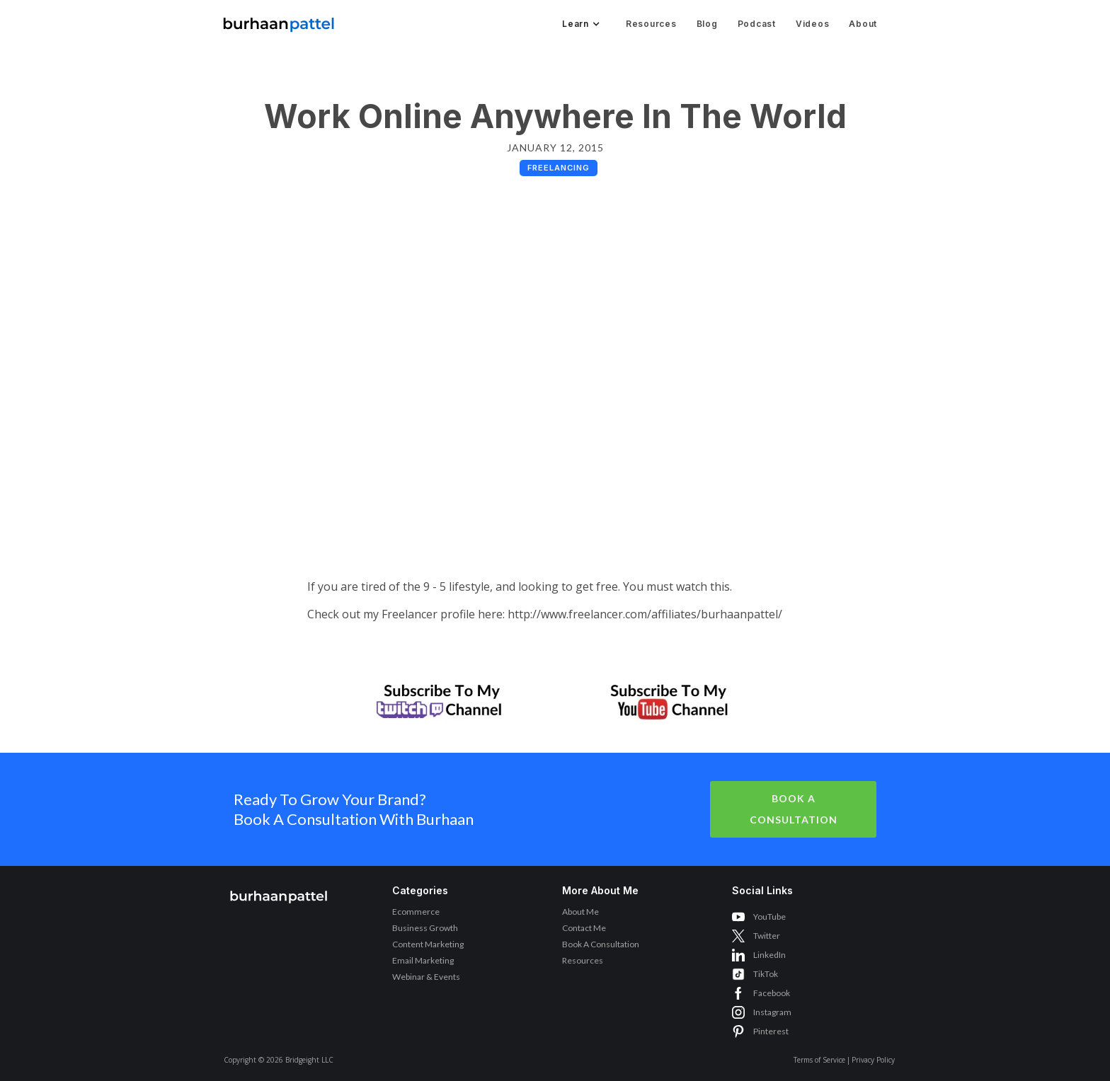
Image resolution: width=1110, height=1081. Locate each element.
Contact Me (584, 928)
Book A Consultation (793, 809)
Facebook (771, 993)
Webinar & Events (426, 976)
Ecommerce (416, 911)
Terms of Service (819, 1060)
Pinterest (771, 1031)
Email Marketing (423, 960)
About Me (580, 911)
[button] (580, 24)
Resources (651, 23)
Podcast (757, 23)
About (863, 23)
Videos (813, 23)
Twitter (766, 935)
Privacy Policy (873, 1060)
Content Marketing (428, 944)
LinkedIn (769, 954)
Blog (707, 23)
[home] (279, 21)
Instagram (772, 1012)
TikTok (765, 974)
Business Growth (425, 928)
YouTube (769, 916)
